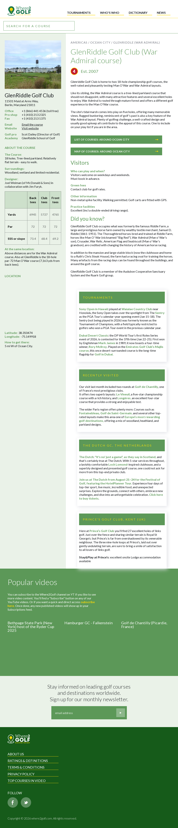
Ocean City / (101, 42)
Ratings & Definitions (28, 761)
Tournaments (79, 12)
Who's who (109, 12)
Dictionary (138, 12)
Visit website (30, 128)
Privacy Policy (21, 774)
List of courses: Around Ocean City (116, 139)
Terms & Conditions (26, 767)
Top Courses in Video (26, 781)
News (161, 12)
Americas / (80, 42)
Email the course (32, 124)
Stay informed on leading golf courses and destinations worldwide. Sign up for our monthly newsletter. (89, 692)
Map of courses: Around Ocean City (116, 151)
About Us (16, 754)
